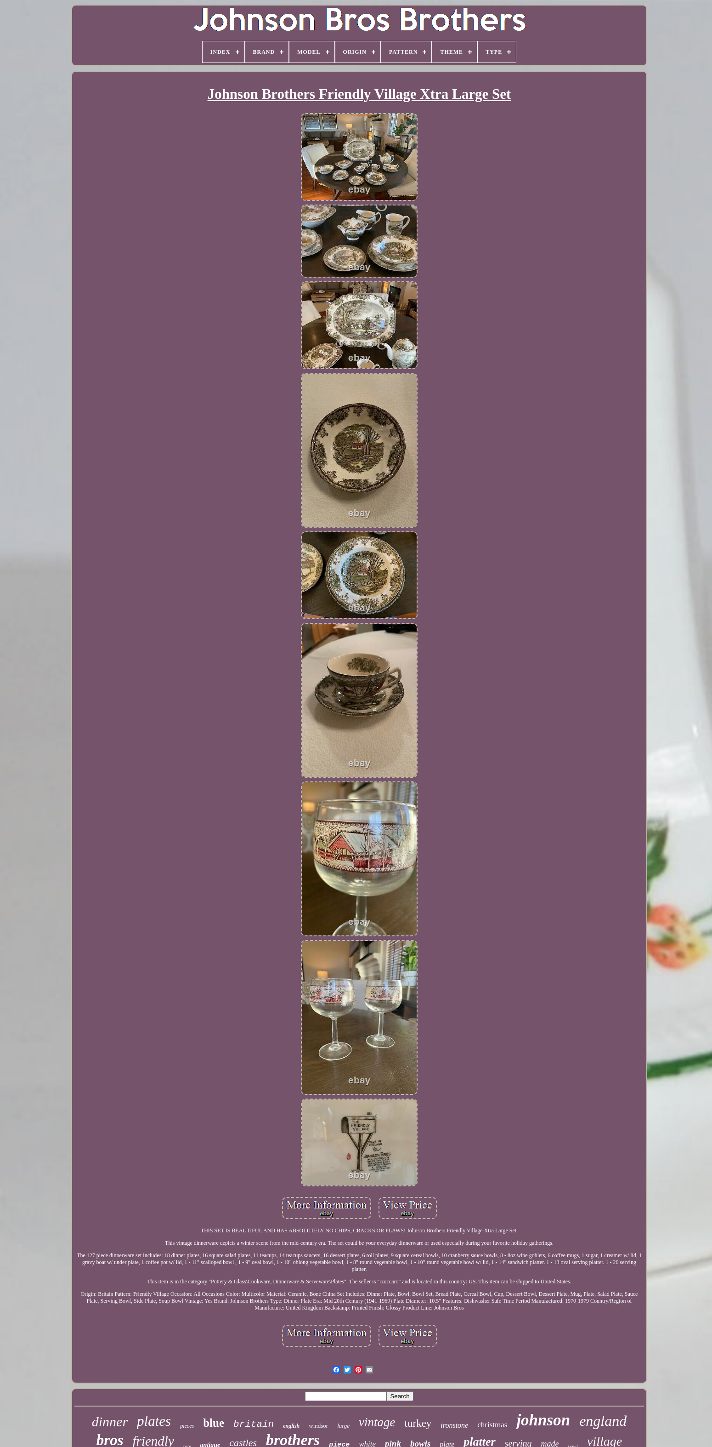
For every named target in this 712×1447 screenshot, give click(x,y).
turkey (418, 1423)
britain (253, 1424)
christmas (492, 1424)
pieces (187, 1426)
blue (213, 1423)
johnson (543, 1420)
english (291, 1426)
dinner (110, 1421)
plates (154, 1421)
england (603, 1421)
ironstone (454, 1425)
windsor (318, 1425)
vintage (377, 1422)
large (343, 1425)
